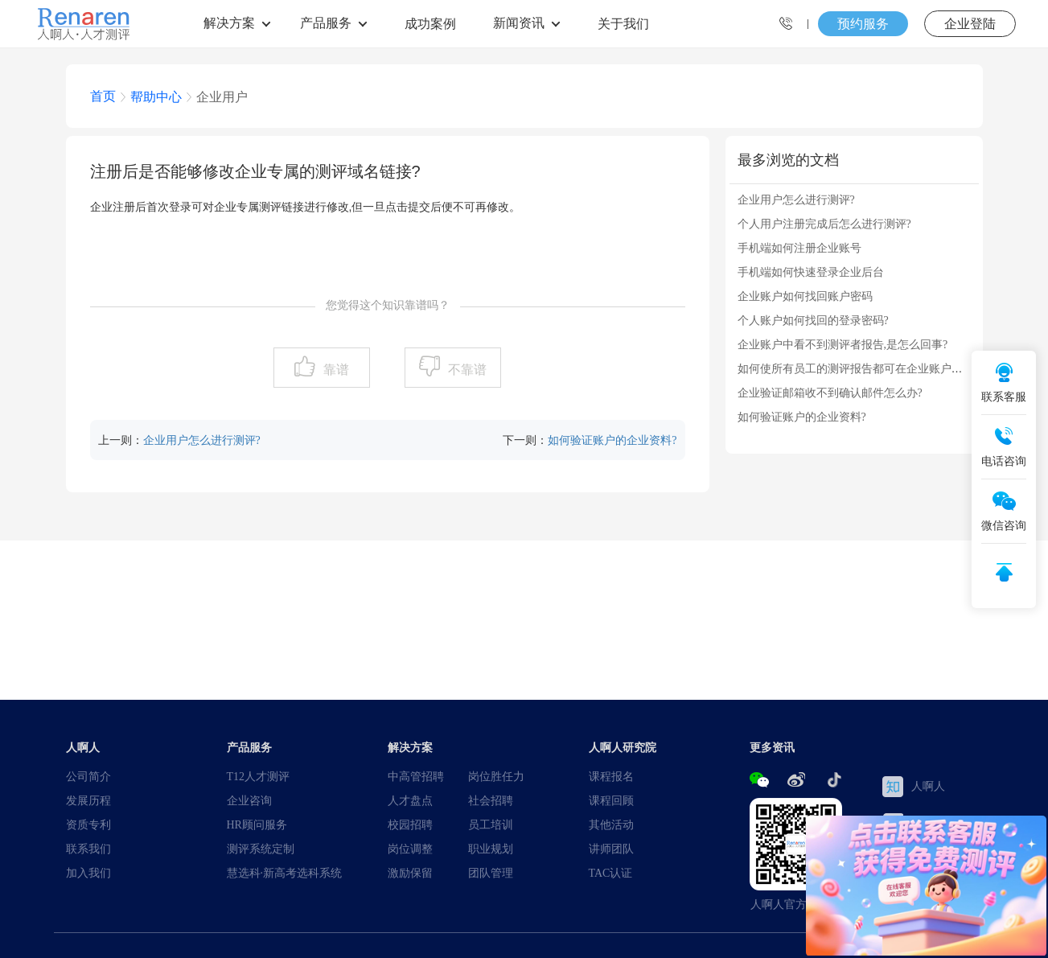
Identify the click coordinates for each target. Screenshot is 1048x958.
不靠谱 (467, 369)
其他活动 (611, 824)
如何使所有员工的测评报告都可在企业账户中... (855, 368)
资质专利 (88, 824)
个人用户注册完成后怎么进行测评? (824, 223)
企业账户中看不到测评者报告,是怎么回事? (843, 344)
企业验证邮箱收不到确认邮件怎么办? (830, 392)
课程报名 (611, 776)
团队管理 (490, 872)
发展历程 (88, 800)
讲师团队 (611, 848)
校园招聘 (410, 824)
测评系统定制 (260, 848)
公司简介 (88, 776)
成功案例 (430, 23)
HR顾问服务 (257, 824)
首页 (103, 95)
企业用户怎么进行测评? (202, 440)
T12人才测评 (258, 776)
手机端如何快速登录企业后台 (811, 272)
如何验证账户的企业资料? (612, 440)
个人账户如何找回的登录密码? (813, 320)
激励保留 (410, 872)
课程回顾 (611, 800)
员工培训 (490, 824)
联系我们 (88, 848)
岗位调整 (410, 848)
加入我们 (88, 872)
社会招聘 (490, 800)
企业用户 (222, 96)
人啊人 (913, 786)
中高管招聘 (416, 776)
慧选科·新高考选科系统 (285, 872)
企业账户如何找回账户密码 (805, 296)
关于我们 (623, 23)
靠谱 (336, 369)
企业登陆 (970, 23)
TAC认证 (611, 872)
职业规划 (490, 848)
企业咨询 (249, 800)
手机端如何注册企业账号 (799, 247)
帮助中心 (156, 96)
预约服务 (863, 23)
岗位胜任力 (496, 776)
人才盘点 (410, 800)
